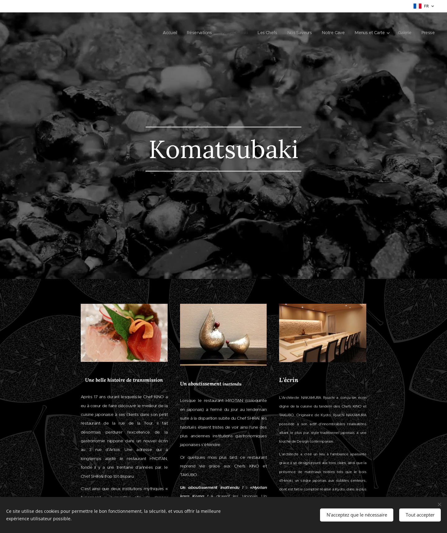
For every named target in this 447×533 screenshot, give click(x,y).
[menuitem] (154, 32)
